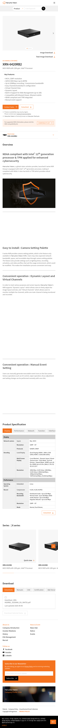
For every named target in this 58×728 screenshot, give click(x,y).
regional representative (24, 114)
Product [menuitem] (17, 8)
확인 (53, 722)
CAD (28, 590)
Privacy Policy (29, 666)
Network (31, 431)
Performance (19, 431)
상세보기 (4, 725)
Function (41, 431)
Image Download (47, 53)
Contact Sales (10, 107)
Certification (38, 590)
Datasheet (26, 107)
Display (7, 431)
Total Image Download (45, 57)
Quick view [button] (29, 560)
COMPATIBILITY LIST (45, 123)
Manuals (20, 590)
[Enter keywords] (33, 8)
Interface (52, 431)
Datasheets (8, 590)
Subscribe (11, 678)
